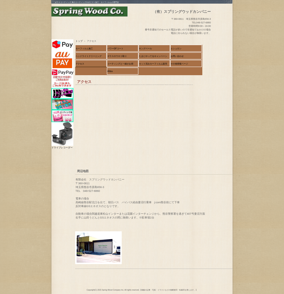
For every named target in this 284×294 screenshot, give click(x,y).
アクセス (80, 63)
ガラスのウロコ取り (117, 56)
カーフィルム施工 (84, 48)
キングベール (145, 48)
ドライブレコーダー (62, 147)
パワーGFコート (115, 48)
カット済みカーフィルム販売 (153, 63)
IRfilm (110, 71)
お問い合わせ (177, 56)
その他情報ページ (179, 63)
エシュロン (176, 48)
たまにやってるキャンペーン (153, 56)
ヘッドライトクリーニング (89, 56)
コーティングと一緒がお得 (120, 63)
